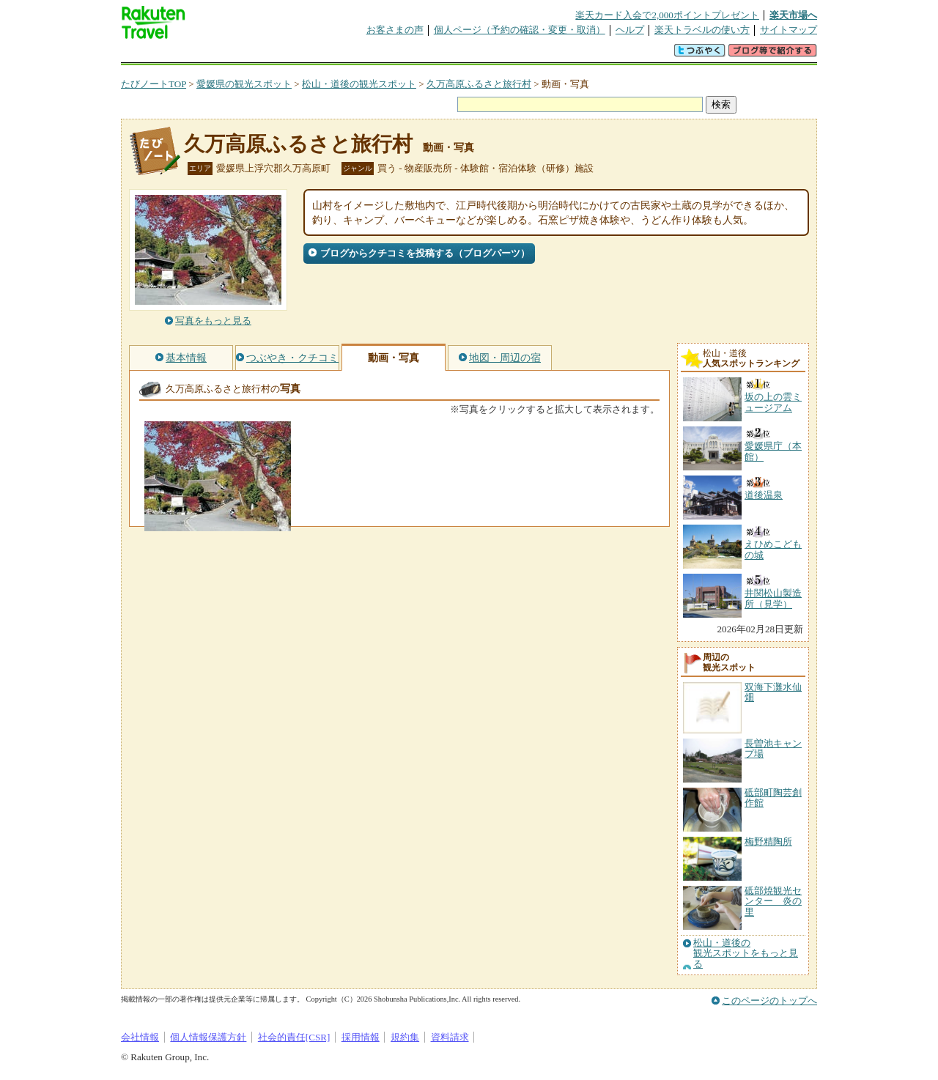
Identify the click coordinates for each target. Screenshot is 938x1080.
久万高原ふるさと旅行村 (478, 83)
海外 (232, 54)
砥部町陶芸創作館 (773, 797)
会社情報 (140, 1037)
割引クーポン (352, 54)
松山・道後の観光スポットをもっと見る (745, 953)
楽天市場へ (793, 15)
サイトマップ (788, 29)
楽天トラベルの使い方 (702, 29)
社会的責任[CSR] (294, 1037)
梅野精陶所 (768, 841)
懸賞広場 (292, 54)
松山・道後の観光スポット (359, 83)
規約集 (405, 1037)
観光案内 (472, 54)
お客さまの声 (395, 29)
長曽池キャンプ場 (773, 748)
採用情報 (360, 1037)
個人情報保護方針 (208, 1037)
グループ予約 (412, 54)
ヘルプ (630, 29)
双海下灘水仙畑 (773, 692)
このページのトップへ (769, 1000)
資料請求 (450, 1037)
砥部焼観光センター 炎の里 (773, 901)
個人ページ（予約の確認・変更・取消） (519, 29)
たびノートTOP (153, 83)
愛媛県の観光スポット (244, 83)
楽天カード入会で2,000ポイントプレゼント (667, 15)
